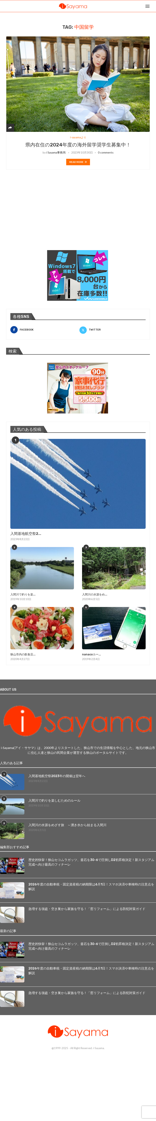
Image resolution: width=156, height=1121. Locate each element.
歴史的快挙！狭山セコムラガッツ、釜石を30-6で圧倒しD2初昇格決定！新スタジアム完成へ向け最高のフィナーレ (91, 862)
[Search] (154, 6)
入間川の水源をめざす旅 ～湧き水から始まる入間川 (67, 825)
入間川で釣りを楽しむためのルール (54, 800)
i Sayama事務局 (56, 152)
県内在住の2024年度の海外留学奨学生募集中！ (78, 145)
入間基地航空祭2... (25, 533)
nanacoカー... (91, 654)
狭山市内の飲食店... (23, 654)
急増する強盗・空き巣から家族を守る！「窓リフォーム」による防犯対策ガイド (86, 909)
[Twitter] (112, 330)
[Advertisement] (36, 215)
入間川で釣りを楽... (23, 594)
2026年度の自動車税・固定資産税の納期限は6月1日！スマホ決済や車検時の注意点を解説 (91, 886)
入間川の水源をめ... (94, 594)
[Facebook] (43, 330)
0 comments (106, 152)
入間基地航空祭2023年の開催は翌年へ (56, 776)
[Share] (10, 128)
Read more (78, 162)
